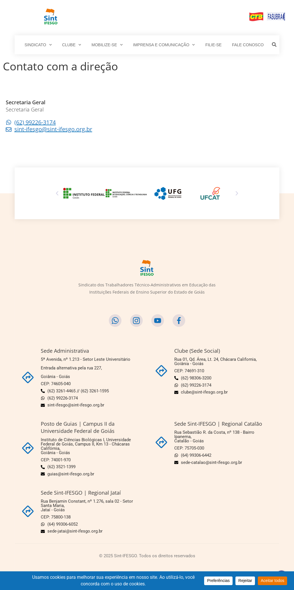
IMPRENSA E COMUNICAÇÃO (164, 45)
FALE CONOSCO (248, 45)
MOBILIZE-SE (107, 45)
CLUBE (71, 45)
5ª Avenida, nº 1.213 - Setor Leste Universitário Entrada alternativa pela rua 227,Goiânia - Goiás (85, 368)
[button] (57, 193)
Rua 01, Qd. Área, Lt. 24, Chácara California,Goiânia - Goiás (215, 361)
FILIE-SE (213, 45)
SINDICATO (38, 45)
